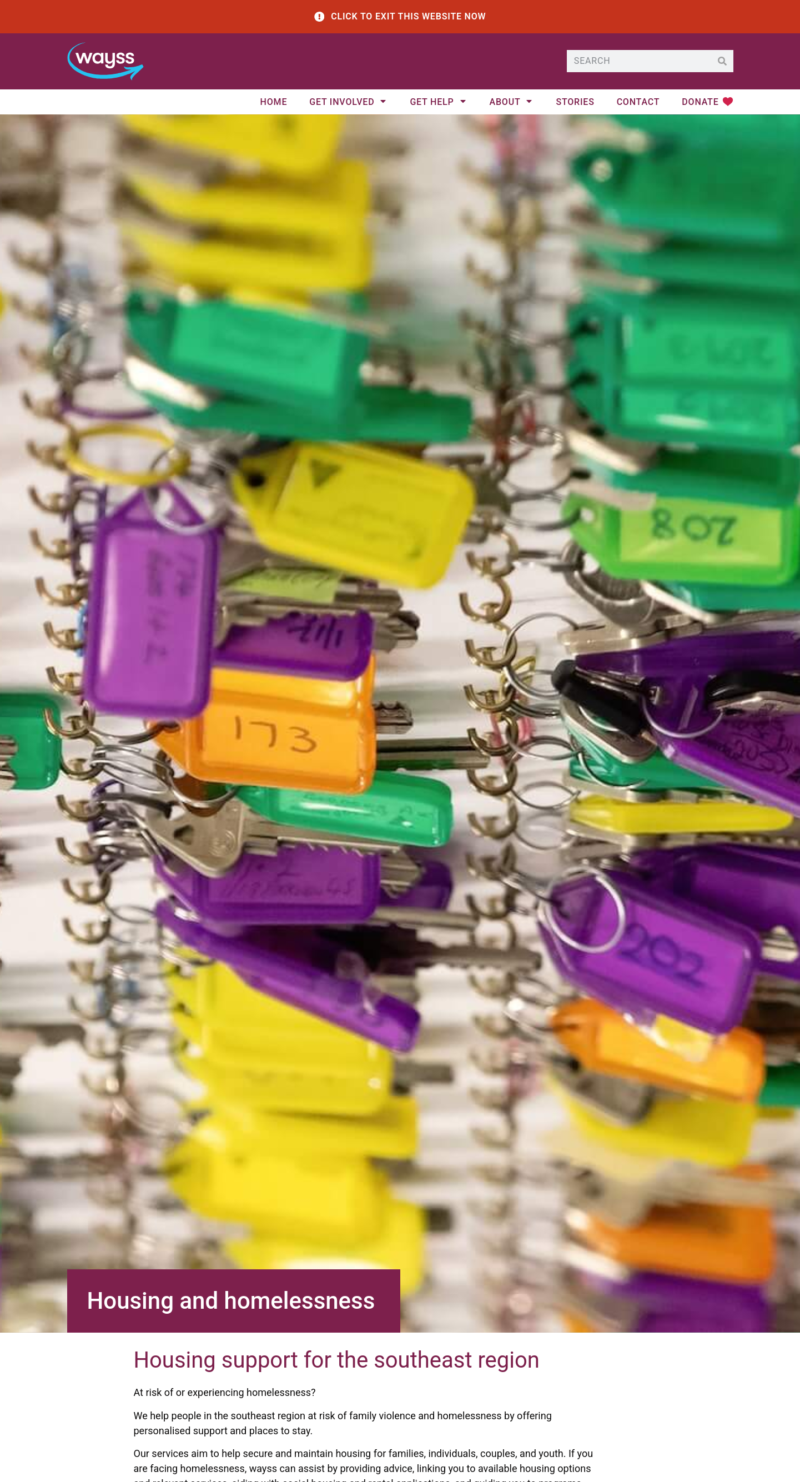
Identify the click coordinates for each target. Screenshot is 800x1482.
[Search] (722, 62)
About (512, 104)
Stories (575, 103)
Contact (638, 103)
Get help (438, 104)
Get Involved (348, 104)
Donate (700, 103)
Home (274, 103)
